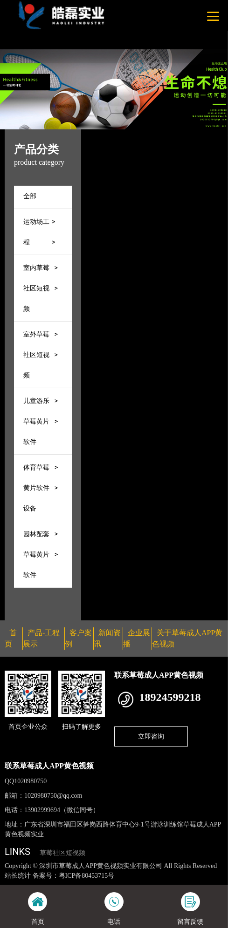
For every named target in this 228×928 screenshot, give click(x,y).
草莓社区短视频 (62, 852)
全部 (29, 196)
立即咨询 (151, 736)
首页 (135, 135)
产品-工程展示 (173, 135)
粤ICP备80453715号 (87, 875)
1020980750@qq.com (53, 795)
